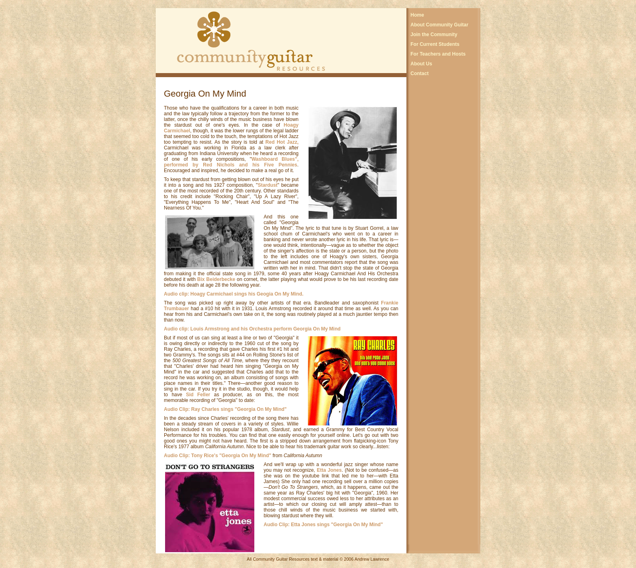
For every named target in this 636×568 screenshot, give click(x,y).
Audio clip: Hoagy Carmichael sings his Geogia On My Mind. (233, 294)
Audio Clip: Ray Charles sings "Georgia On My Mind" (225, 409)
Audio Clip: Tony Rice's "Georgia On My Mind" (217, 455)
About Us (421, 64)
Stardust (267, 185)
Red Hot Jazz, (282, 142)
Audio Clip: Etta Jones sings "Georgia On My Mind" (323, 524)
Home (417, 15)
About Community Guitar (439, 25)
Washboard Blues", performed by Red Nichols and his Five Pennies (231, 162)
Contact (419, 73)
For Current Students (435, 44)
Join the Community (433, 34)
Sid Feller (198, 394)
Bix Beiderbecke (217, 279)
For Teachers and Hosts (438, 54)
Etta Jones (329, 470)
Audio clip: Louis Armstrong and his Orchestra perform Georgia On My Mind (252, 329)
